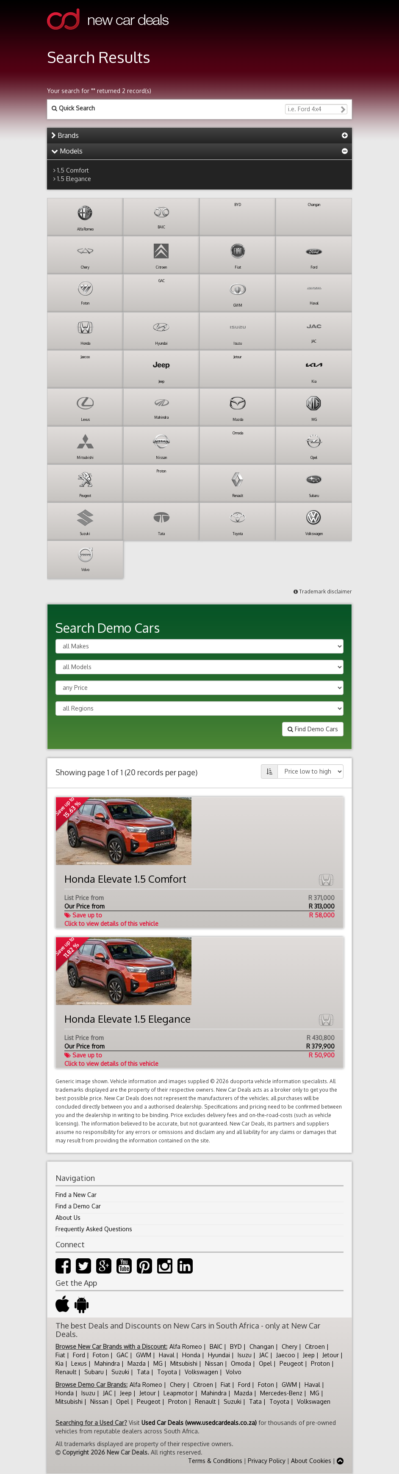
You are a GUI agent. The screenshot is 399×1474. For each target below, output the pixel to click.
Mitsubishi (183, 1363)
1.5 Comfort (73, 170)
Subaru (94, 1371)
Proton (320, 1363)
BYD (236, 1346)
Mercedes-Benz (281, 1393)
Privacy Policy (266, 1460)
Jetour (330, 1355)
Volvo (233, 1371)
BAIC (216, 1346)
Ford (79, 1355)
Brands (65, 135)
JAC (264, 1355)
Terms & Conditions (215, 1460)
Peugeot (291, 1363)
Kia (59, 1363)
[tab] (199, 136)
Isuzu (245, 1355)
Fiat (60, 1355)
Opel (265, 1363)
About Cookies (311, 1460)
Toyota (167, 1371)
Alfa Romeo (185, 1346)
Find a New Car (76, 1194)
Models (67, 151)
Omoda (241, 1363)
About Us (67, 1217)
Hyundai (219, 1355)
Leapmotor (178, 1393)
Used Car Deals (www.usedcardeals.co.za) (199, 1422)
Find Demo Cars (313, 729)
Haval (167, 1355)
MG (158, 1363)
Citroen (315, 1346)
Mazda (136, 1363)
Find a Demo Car (78, 1206)
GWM (143, 1355)
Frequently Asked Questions (93, 1228)
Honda (191, 1355)
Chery (289, 1346)
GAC (122, 1355)
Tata (143, 1371)
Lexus (79, 1363)
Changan (261, 1346)
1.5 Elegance (74, 178)
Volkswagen (201, 1371)
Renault (66, 1371)
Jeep (309, 1355)
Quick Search (73, 108)
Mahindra (107, 1363)
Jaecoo (285, 1355)
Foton (101, 1355)
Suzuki (120, 1371)
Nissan (214, 1363)
